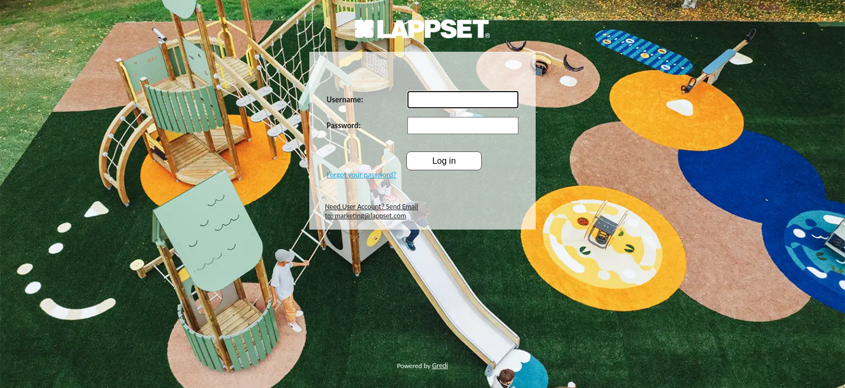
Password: (344, 125)
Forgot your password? (362, 174)
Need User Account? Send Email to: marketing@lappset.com (371, 211)
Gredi (440, 365)
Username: (345, 100)
